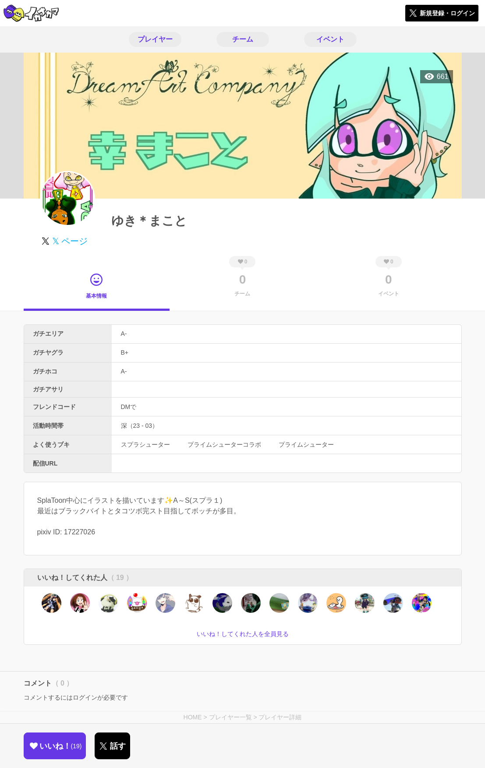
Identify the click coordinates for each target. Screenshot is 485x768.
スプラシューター (145, 444)
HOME (193, 717)
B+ (125, 352)
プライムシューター (306, 444)
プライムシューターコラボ (224, 444)
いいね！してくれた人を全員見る (243, 633)
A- (124, 333)
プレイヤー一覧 (230, 717)
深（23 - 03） (140, 425)
